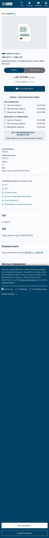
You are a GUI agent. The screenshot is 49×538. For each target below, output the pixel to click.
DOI (5, 188)
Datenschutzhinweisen (28, 280)
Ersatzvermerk (9, 192)
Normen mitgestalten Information (16, 196)
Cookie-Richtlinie (8, 282)
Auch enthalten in (10, 200)
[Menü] (46, 4)
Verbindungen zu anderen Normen (17, 204)
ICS (4, 185)
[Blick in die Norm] (24, 30)
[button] (29, 4)
